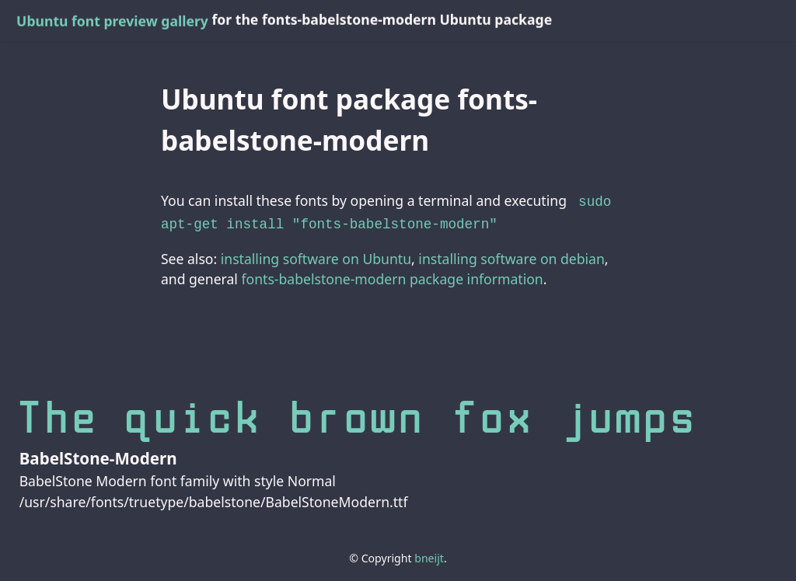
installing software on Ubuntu (316, 255)
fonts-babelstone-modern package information (392, 275)
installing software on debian (511, 255)
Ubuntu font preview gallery (112, 21)
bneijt (429, 555)
